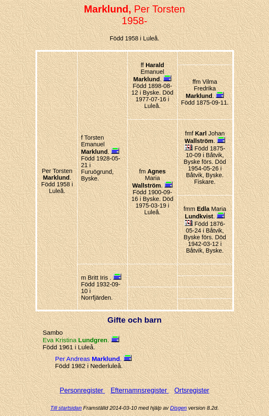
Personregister (82, 390)
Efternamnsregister (140, 390)
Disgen (178, 408)
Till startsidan (66, 408)
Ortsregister (191, 390)
